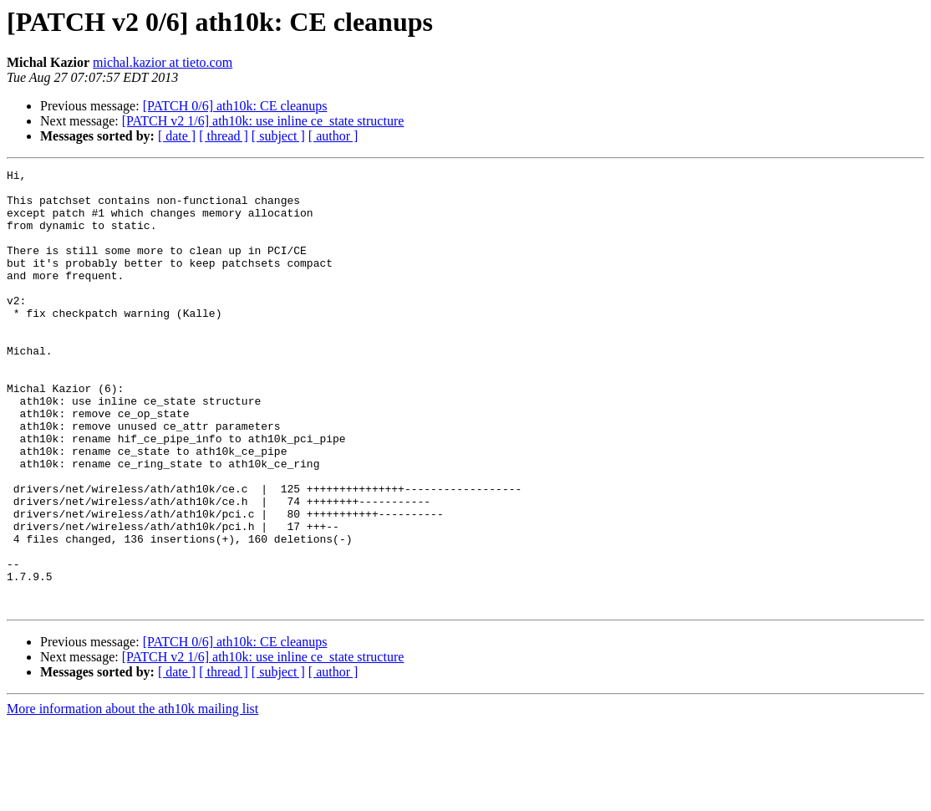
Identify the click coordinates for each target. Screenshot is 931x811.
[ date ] (177, 136)
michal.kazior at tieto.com (162, 62)
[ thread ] (223, 136)
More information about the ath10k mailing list (132, 796)
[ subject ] (278, 136)
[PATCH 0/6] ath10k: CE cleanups (235, 106)
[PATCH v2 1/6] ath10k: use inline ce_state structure (263, 121)
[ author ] (333, 136)
